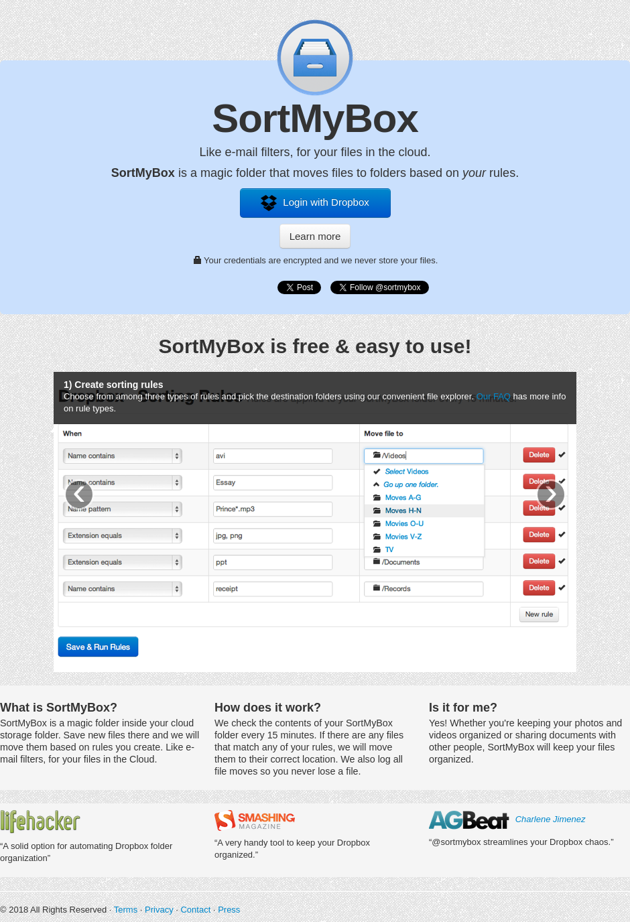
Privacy (159, 910)
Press (229, 910)
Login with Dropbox (315, 203)
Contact (195, 910)
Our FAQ (494, 396)
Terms (125, 910)
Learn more (315, 236)
